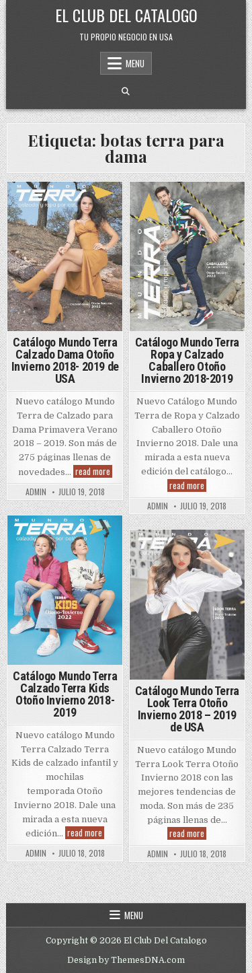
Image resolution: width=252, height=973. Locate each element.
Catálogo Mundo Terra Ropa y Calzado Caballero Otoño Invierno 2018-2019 (187, 360)
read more (93, 471)
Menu (135, 63)
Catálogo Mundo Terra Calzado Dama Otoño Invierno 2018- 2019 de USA (65, 360)
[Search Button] (125, 91)
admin (36, 492)
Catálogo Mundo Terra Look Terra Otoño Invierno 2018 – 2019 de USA (187, 709)
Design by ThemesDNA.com (126, 960)
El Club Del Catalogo (126, 15)
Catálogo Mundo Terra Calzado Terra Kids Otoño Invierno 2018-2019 (65, 694)
